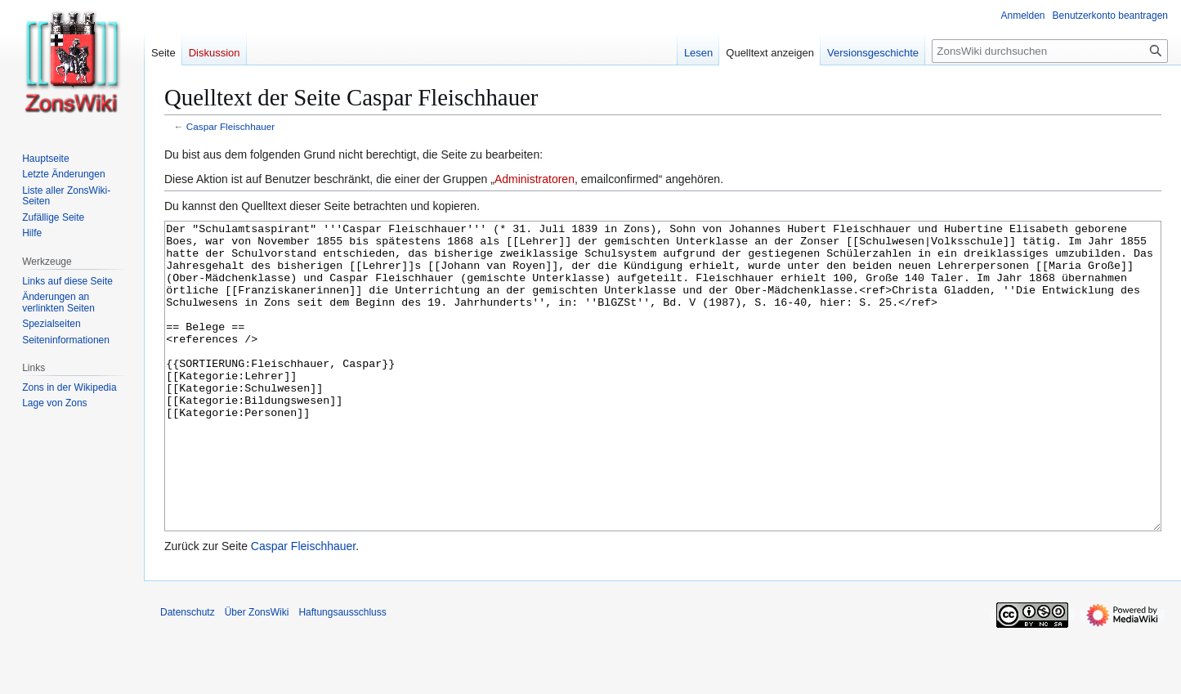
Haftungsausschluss (342, 673)
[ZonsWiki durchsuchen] (1050, 51)
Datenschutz (187, 673)
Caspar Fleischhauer (230, 126)
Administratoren (534, 179)
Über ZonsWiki (257, 673)
